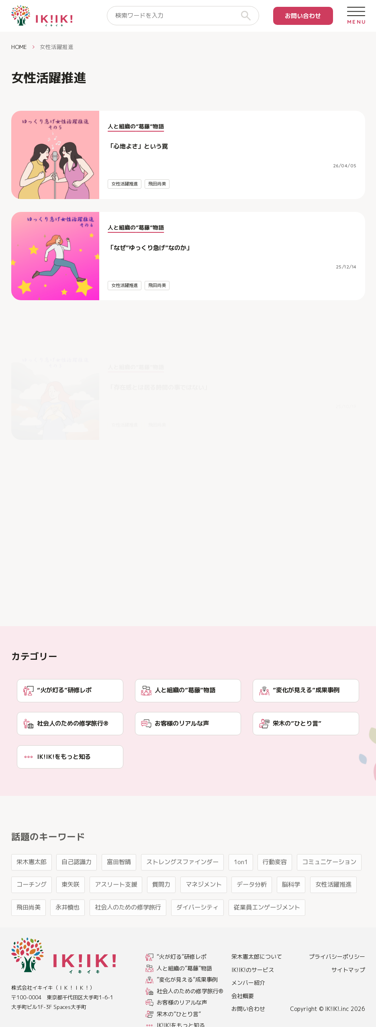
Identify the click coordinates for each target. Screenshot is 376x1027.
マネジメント (204, 911)
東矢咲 (70, 911)
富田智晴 (119, 888)
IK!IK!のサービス (252, 970)
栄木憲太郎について (256, 956)
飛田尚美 (157, 184)
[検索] (249, 15)
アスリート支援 (116, 911)
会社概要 (242, 996)
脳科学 (291, 911)
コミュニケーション (329, 888)
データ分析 (252, 911)
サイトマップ (348, 970)
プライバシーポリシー (337, 956)
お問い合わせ (303, 16)
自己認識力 (76, 888)
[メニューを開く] (356, 16)
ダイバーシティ (197, 933)
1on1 (241, 888)
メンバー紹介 (248, 982)
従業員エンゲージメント (267, 933)
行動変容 (275, 888)
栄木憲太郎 (31, 888)
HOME (19, 47)
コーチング (31, 911)
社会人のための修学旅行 (128, 933)
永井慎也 (67, 933)
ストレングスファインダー (182, 888)
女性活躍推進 (124, 184)
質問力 (161, 911)
